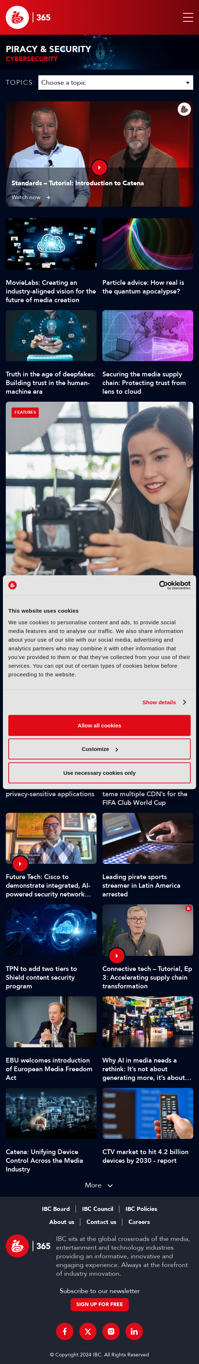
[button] (186, 17)
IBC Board (56, 1209)
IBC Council (97, 1209)
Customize (100, 749)
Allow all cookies (100, 725)
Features (25, 412)
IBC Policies (141, 1209)
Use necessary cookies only (99, 772)
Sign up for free (99, 1304)
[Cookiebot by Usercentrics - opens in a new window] (159, 585)
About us (61, 1222)
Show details (159, 702)
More (93, 1185)
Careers (139, 1222)
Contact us (101, 1222)
